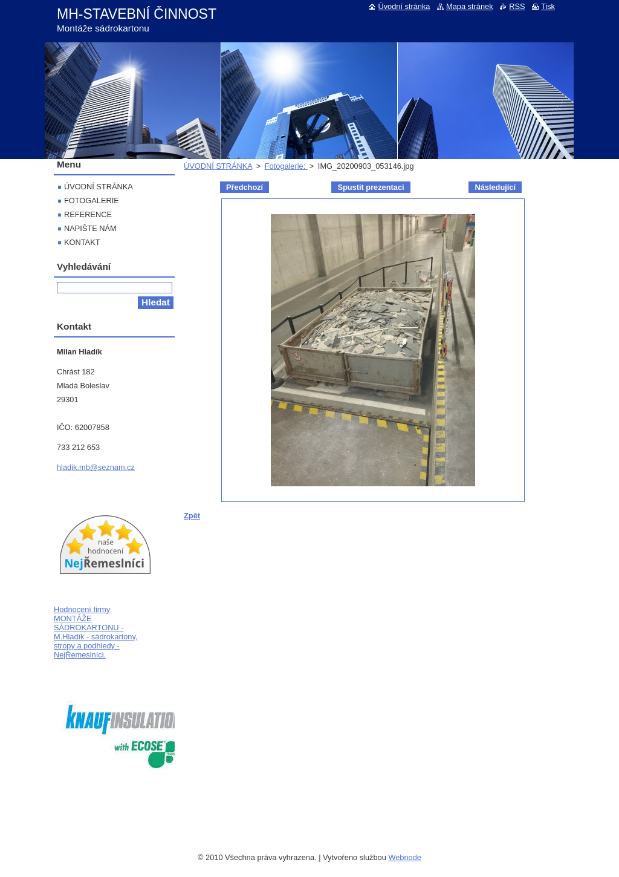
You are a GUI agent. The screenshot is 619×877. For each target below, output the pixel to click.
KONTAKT (82, 242)
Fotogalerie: (286, 166)
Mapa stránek (469, 6)
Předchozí (244, 187)
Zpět (192, 515)
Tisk (548, 6)
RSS (517, 6)
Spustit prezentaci (370, 187)
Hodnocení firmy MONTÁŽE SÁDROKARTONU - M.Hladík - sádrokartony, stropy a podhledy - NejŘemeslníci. (95, 632)
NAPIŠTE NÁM (90, 228)
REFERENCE (88, 214)
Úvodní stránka (404, 6)
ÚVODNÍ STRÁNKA (218, 166)
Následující (495, 187)
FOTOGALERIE (91, 200)
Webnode (404, 857)
